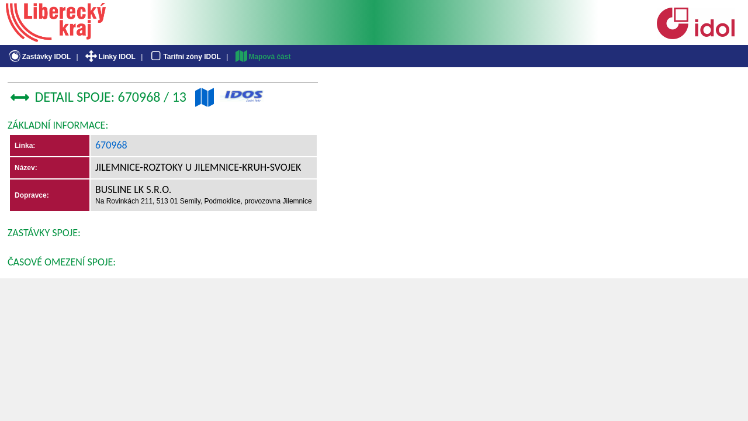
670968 (111, 145)
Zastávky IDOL (39, 57)
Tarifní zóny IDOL (184, 57)
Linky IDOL (110, 57)
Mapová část (262, 57)
